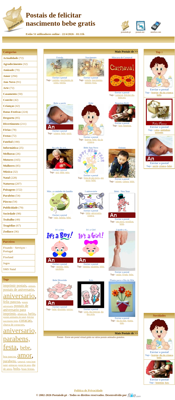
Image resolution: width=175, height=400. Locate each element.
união (118, 274)
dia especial (94, 311)
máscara (121, 97)
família (62, 217)
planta (130, 320)
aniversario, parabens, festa (19, 338)
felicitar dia (129, 95)
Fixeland (8, 257)
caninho (55, 80)
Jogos (6, 263)
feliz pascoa (11, 302)
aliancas (22, 314)
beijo (31, 314)
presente (159, 132)
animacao (12, 365)
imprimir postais (14, 285)
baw (120, 125)
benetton (127, 125)
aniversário (96, 213)
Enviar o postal (159, 88)
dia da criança (166, 92)
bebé (63, 133)
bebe (25, 347)
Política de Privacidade (88, 390)
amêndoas (165, 130)
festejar (88, 139)
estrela (62, 82)
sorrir (68, 133)
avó (57, 172)
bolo (16, 369)
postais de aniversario (18, 289)
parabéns (60, 269)
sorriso (70, 309)
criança (57, 133)
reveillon (129, 221)
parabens (9, 361)
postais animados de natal (14, 317)
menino (59, 266)
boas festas (27, 369)
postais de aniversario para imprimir (15, 310)
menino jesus (91, 82)
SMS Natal (9, 269)
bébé (62, 172)
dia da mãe (121, 320)
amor (24, 355)
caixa (156, 130)
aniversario (19, 296)
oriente (118, 181)
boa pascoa (9, 356)
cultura (126, 181)
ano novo (120, 221)
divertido (62, 309)
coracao (25, 320)
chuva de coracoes (13, 324)
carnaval (21, 361)
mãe (56, 217)
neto (67, 172)
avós (86, 311)
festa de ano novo (91, 178)
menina (86, 266)
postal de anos (24, 365)
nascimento (97, 80)
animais (31, 286)
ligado (125, 274)
